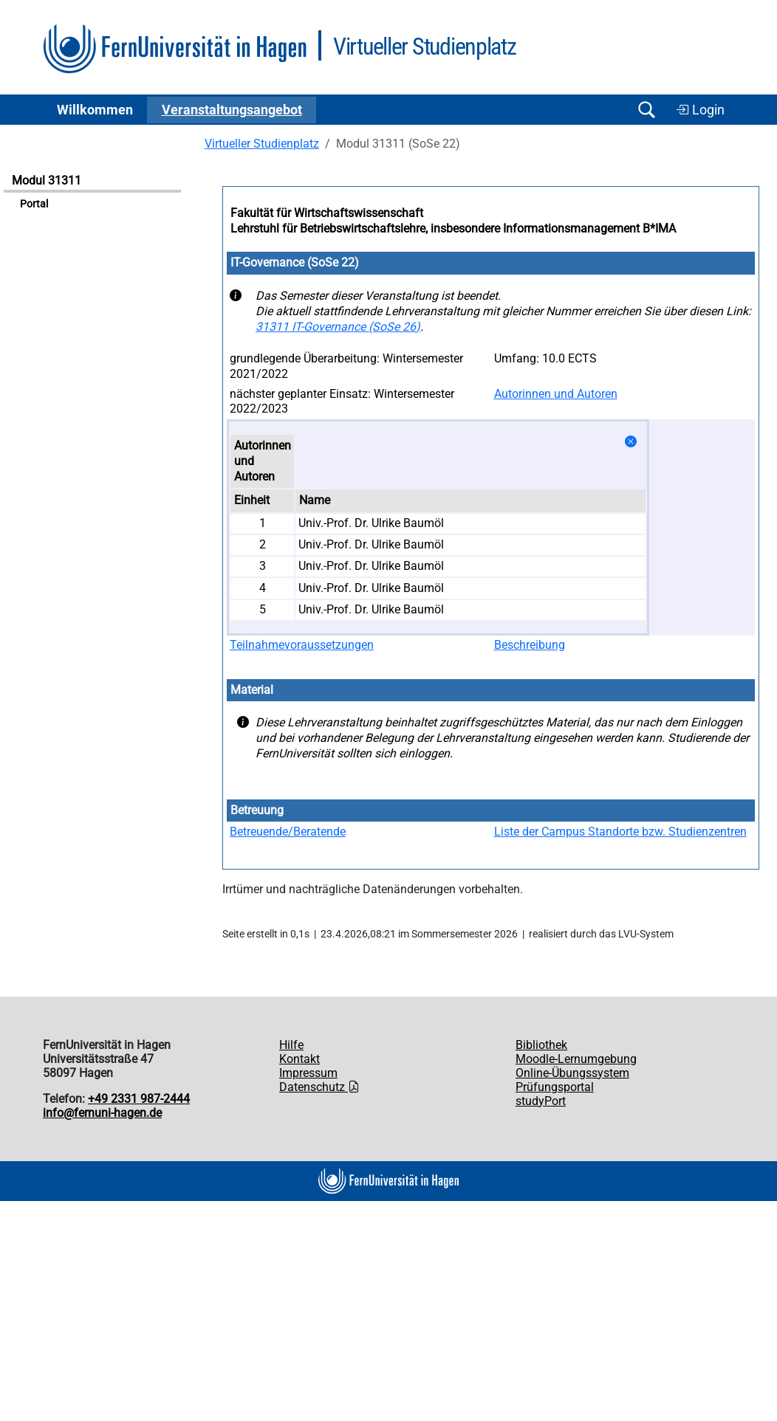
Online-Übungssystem (572, 1073)
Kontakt (299, 1059)
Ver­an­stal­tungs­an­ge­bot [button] (232, 110)
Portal (34, 204)
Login (700, 110)
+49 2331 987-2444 (139, 1099)
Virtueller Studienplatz (262, 144)
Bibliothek (541, 1045)
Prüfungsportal (555, 1087)
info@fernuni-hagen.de (102, 1113)
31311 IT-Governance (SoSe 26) (338, 327)
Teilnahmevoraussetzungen (302, 645)
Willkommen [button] (95, 110)
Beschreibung (529, 645)
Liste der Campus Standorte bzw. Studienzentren (620, 832)
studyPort (541, 1101)
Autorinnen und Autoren (555, 394)
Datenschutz (319, 1087)
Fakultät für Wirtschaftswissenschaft (326, 213)
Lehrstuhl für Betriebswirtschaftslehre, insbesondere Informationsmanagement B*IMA (453, 228)
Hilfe (291, 1045)
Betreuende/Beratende (288, 832)
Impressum (308, 1073)
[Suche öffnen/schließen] (646, 109)
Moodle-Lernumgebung (576, 1059)
